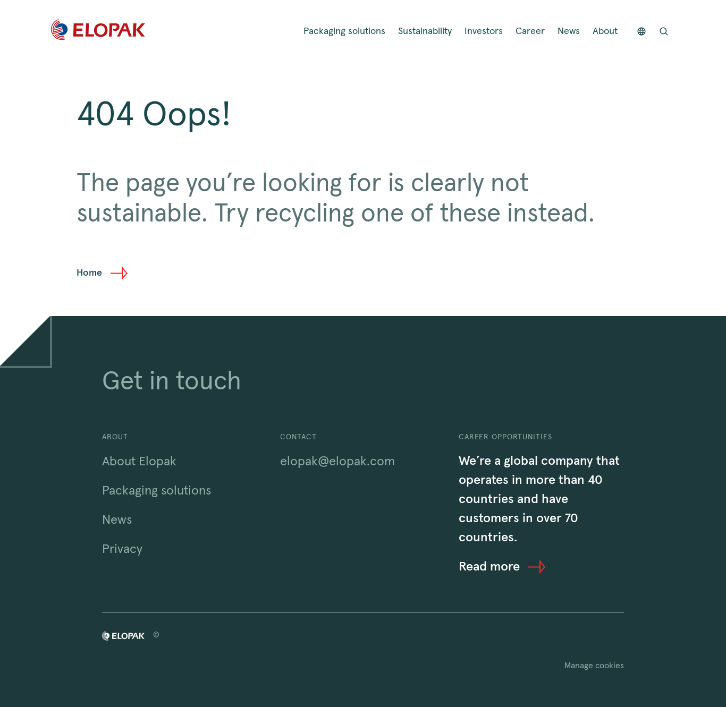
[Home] (98, 31)
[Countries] (641, 31)
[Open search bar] (664, 31)
